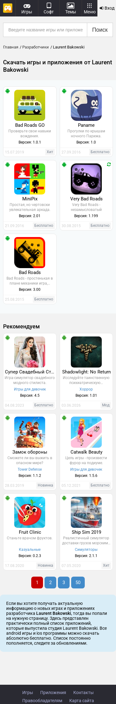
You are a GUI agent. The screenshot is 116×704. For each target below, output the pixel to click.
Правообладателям (42, 700)
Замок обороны (29, 452)
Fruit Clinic (30, 532)
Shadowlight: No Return (86, 372)
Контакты (83, 692)
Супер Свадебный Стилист (30, 372)
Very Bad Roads (86, 199)
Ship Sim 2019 (86, 532)
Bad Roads (30, 272)
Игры (27, 692)
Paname (86, 125)
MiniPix (29, 199)
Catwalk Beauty (86, 452)
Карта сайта (81, 700)
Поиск (100, 30)
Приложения (53, 692)
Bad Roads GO (30, 125)
